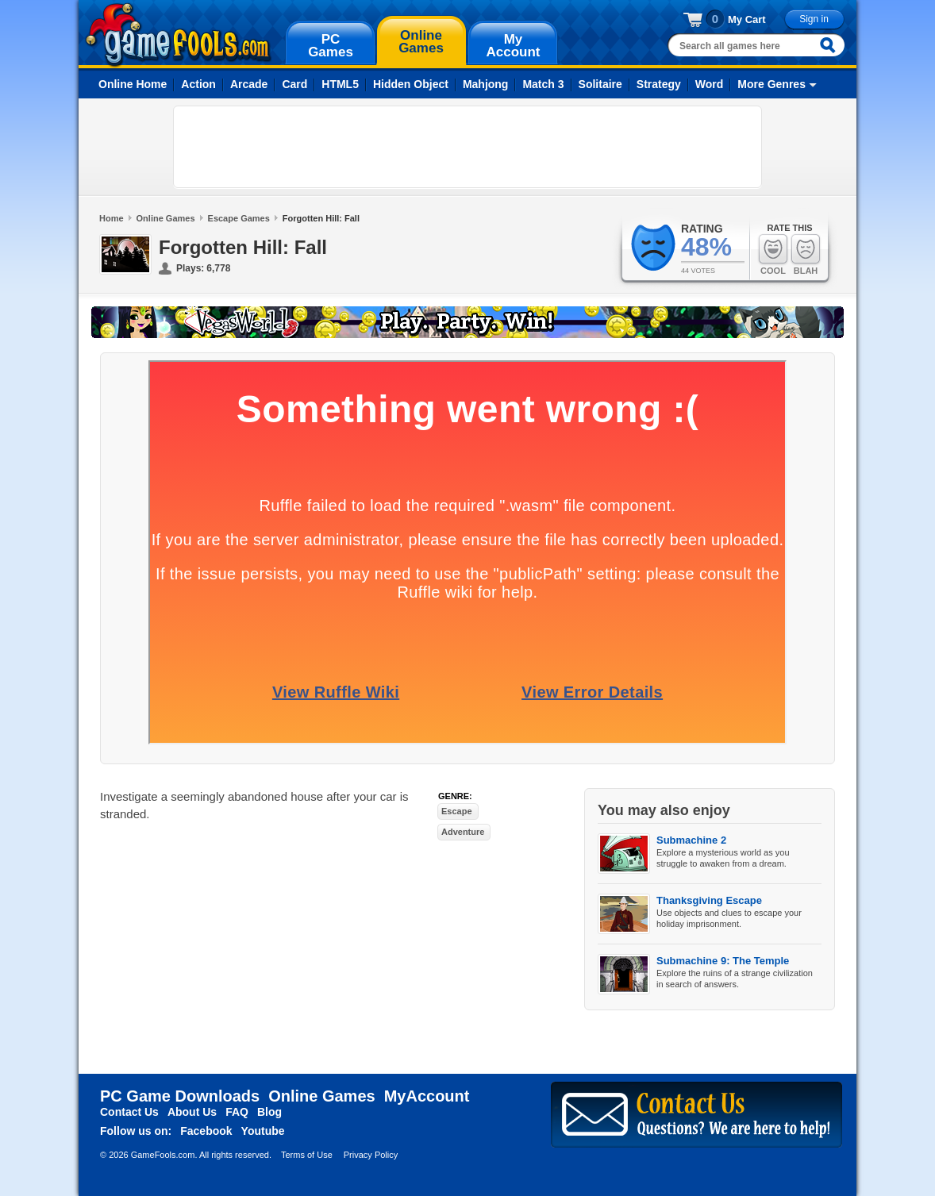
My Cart (747, 19)
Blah (805, 254)
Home (111, 218)
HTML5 (340, 84)
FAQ (236, 1112)
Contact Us (129, 1112)
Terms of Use (307, 1154)
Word (709, 84)
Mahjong (486, 84)
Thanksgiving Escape (709, 900)
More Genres (771, 84)
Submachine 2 (691, 840)
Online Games (166, 218)
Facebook (206, 1131)
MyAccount (427, 1096)
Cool (773, 254)
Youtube (263, 1131)
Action (198, 84)
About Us (192, 1112)
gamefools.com (178, 35)
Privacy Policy (371, 1154)
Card (294, 84)
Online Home (132, 84)
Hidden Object (410, 84)
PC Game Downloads (180, 1096)
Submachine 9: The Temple (722, 961)
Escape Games (239, 218)
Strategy (659, 84)
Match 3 (543, 84)
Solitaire (600, 84)
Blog (269, 1112)
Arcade (248, 84)
